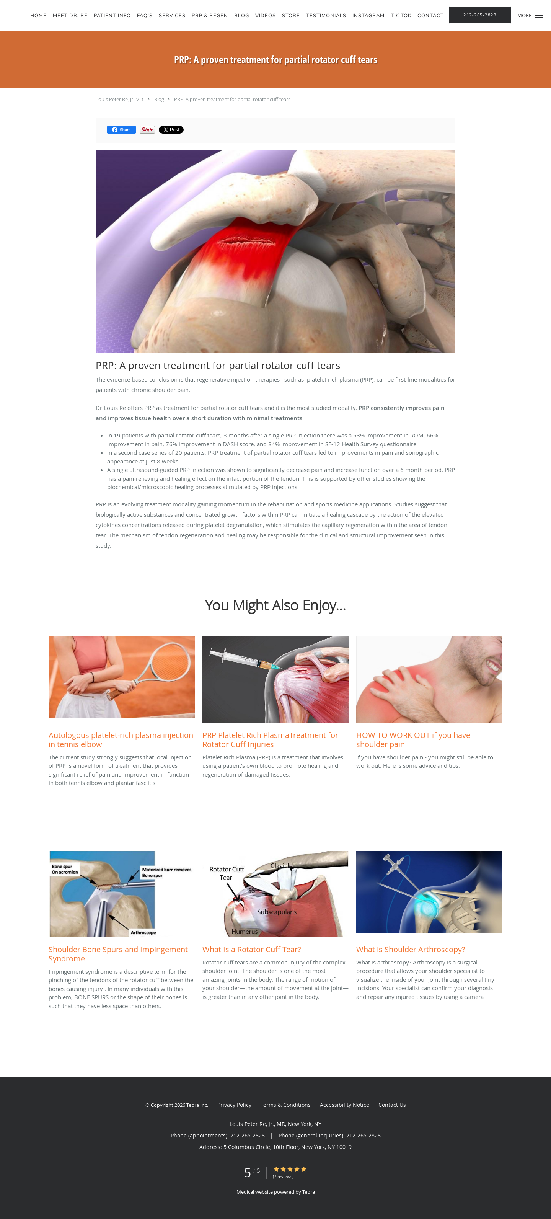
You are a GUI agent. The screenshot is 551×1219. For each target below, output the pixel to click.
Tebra (308, 1191)
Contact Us (392, 1104)
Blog (159, 99)
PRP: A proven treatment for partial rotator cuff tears (232, 99)
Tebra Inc (196, 1105)
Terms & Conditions (286, 1104)
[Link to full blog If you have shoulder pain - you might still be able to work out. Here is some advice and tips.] (429, 694)
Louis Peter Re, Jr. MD (120, 99)
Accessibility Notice (344, 1104)
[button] (539, 15)
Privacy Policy (234, 1104)
